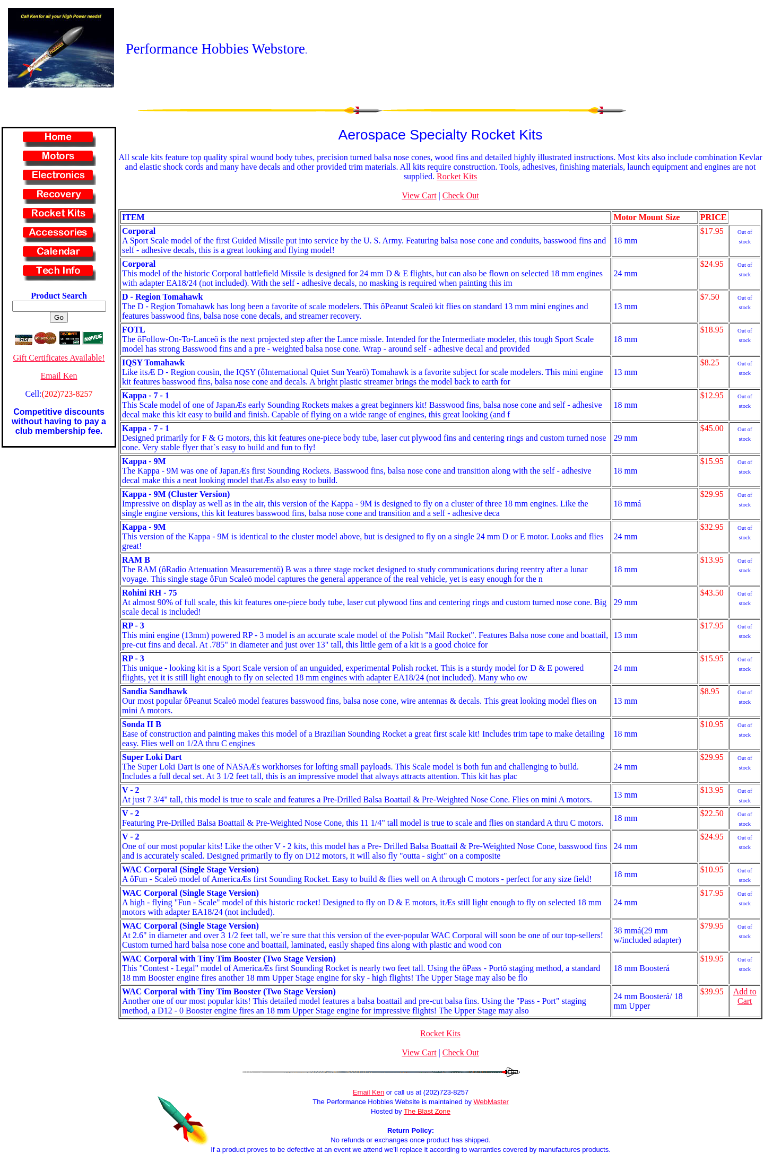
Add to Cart (745, 996)
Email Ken (59, 375)
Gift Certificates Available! (59, 357)
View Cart (419, 195)
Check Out (460, 195)
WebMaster (491, 1102)
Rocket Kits (457, 176)
